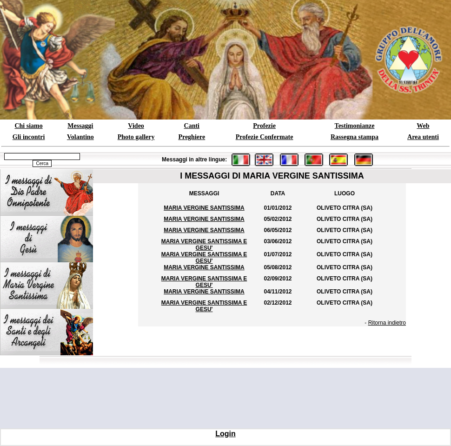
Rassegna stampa (354, 136)
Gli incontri (29, 136)
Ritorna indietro (387, 323)
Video (136, 125)
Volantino (80, 136)
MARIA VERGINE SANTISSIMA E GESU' (204, 244)
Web (423, 125)
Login (225, 434)
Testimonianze (355, 125)
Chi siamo (28, 125)
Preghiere (191, 136)
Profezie (264, 125)
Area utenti (423, 136)
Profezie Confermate (264, 136)
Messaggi (80, 125)
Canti (191, 125)
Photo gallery (136, 136)
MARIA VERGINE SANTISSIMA (204, 208)
